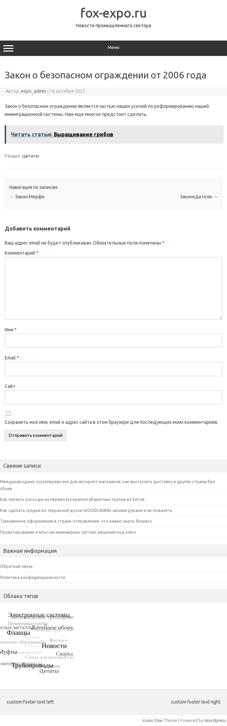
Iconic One (152, 720)
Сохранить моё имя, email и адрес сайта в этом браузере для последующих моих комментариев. (111, 422)
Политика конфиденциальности (32, 577)
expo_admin (33, 91)
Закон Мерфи (26, 196)
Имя (11, 329)
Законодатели (199, 196)
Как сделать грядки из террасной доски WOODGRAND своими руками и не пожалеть (86, 510)
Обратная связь (16, 566)
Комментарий (21, 253)
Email (12, 357)
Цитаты (30, 155)
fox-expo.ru (113, 13)
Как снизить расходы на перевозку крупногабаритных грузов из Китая (72, 499)
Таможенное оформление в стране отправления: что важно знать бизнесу (76, 521)
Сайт (10, 386)
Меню (113, 48)
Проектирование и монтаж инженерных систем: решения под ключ (68, 532)
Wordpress (215, 720)
